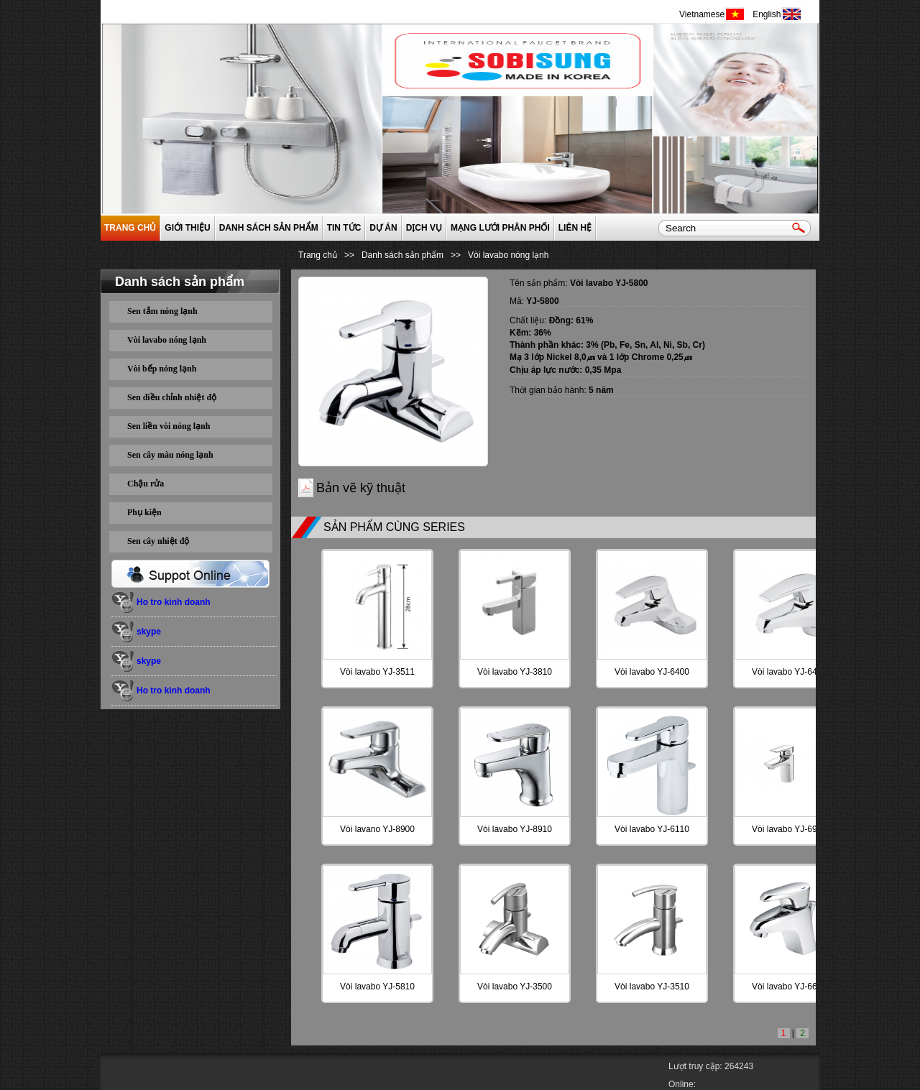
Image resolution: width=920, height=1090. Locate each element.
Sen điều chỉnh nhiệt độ (171, 397)
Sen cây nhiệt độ (158, 541)
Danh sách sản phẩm (268, 228)
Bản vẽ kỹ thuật (360, 488)
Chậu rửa (145, 484)
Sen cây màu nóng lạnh (170, 455)
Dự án (383, 228)
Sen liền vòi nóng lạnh (168, 426)
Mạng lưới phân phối (500, 228)
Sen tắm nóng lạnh (162, 311)
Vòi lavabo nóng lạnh (166, 340)
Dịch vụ (424, 228)
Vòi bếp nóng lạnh (161, 369)
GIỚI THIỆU (187, 228)
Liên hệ (575, 228)
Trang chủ (130, 228)
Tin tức (344, 228)
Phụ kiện (144, 512)
